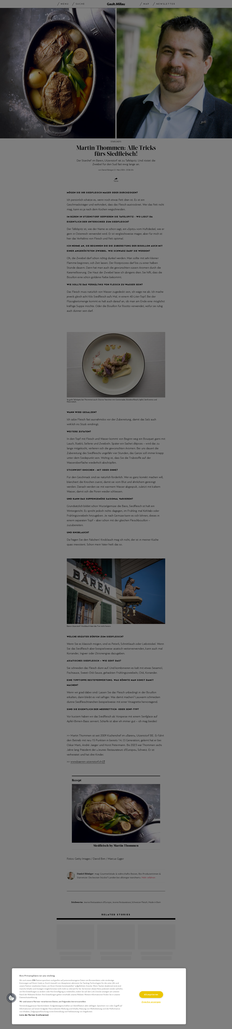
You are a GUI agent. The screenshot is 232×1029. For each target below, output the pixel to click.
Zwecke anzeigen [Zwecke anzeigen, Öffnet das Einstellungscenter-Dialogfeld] (151, 1002)
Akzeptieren (151, 994)
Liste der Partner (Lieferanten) (33, 1015)
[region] (99, 996)
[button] (11, 998)
